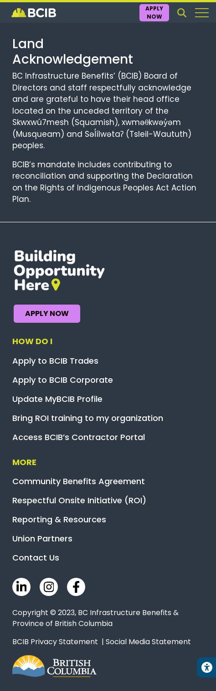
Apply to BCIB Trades (55, 360)
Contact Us (35, 557)
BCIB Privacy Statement (55, 641)
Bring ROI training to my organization (87, 418)
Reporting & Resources (59, 519)
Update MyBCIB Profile (57, 399)
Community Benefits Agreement (78, 481)
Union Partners (42, 538)
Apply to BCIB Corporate (62, 380)
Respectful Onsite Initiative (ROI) (79, 500)
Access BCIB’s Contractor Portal (78, 437)
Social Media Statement (148, 641)
